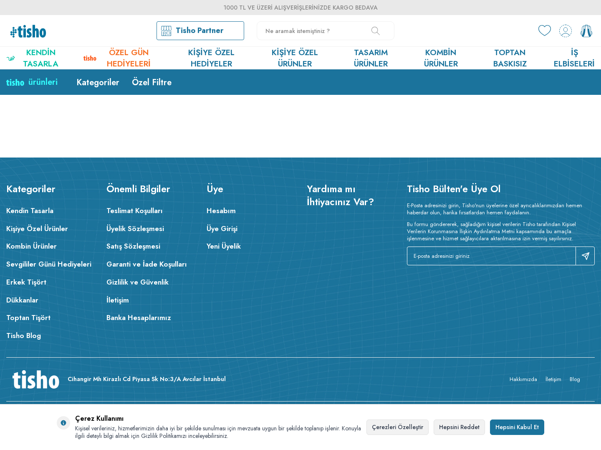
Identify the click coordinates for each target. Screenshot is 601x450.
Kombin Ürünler (441, 58)
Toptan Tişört (28, 318)
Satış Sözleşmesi (133, 246)
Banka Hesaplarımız (138, 318)
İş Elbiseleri (574, 58)
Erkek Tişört (26, 282)
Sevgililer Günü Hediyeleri (48, 264)
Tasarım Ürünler (371, 58)
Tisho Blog (23, 336)
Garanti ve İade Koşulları (146, 264)
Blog (575, 379)
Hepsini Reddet (459, 427)
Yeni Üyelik (224, 246)
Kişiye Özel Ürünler (295, 58)
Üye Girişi (222, 229)
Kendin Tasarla (32, 58)
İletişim (117, 300)
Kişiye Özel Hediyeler (211, 58)
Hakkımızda (523, 379)
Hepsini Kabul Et (517, 427)
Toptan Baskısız (510, 58)
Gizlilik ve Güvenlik (137, 282)
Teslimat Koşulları (134, 211)
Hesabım (221, 211)
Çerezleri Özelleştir (397, 427)
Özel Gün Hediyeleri (117, 58)
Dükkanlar (22, 300)
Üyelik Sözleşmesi (135, 229)
